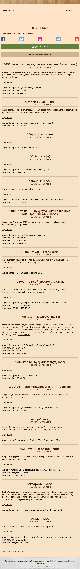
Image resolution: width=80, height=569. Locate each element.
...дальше (7, 82)
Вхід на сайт (40, 27)
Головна (5, 33)
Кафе (21, 33)
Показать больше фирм (14, 551)
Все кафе (30, 33)
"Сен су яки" (24, 334)
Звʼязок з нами (40, 566)
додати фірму (40, 46)
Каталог (14, 33)
